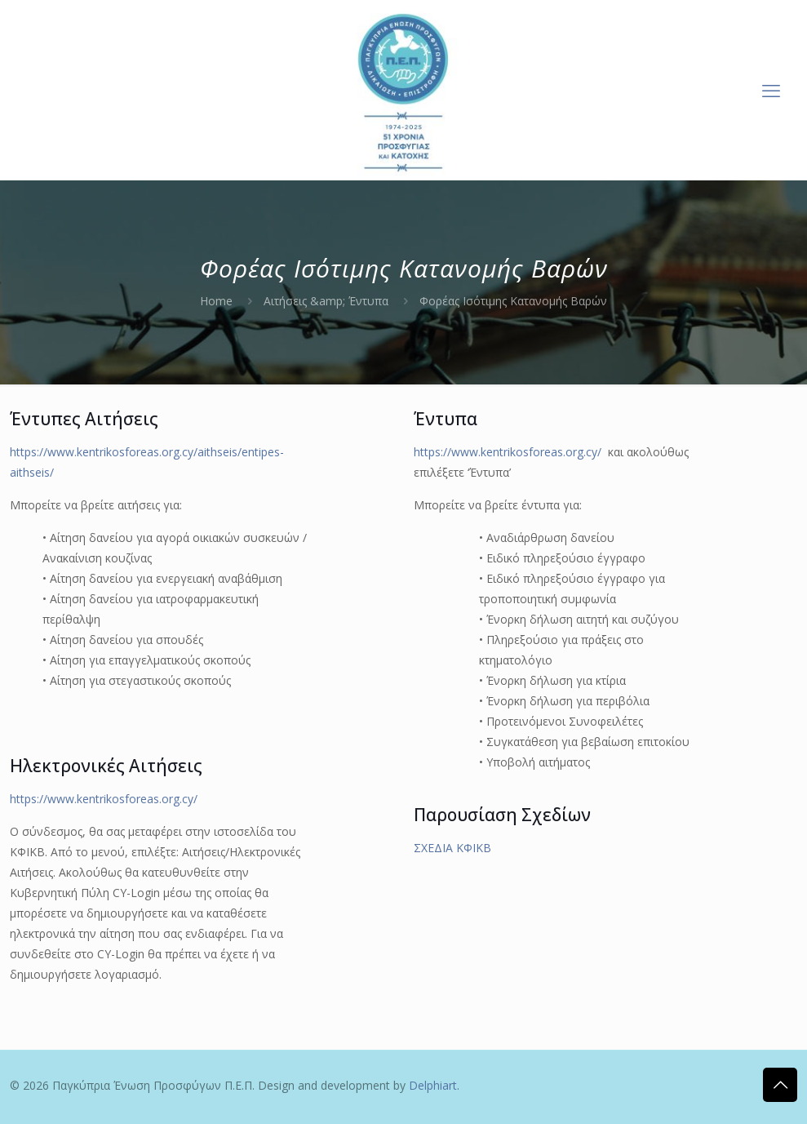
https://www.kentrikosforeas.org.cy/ (103, 798)
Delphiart (433, 1085)
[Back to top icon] (780, 1085)
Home (216, 301)
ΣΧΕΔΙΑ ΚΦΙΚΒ (452, 847)
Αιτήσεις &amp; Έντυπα (326, 301)
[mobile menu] (771, 90)
